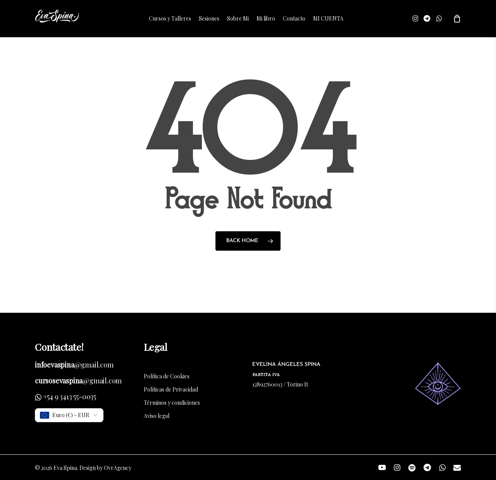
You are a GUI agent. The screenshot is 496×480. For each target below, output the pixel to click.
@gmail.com (74, 364)
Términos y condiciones (172, 402)
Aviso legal (156, 415)
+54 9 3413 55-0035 (69, 396)
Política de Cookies (166, 376)
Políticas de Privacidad (171, 389)
